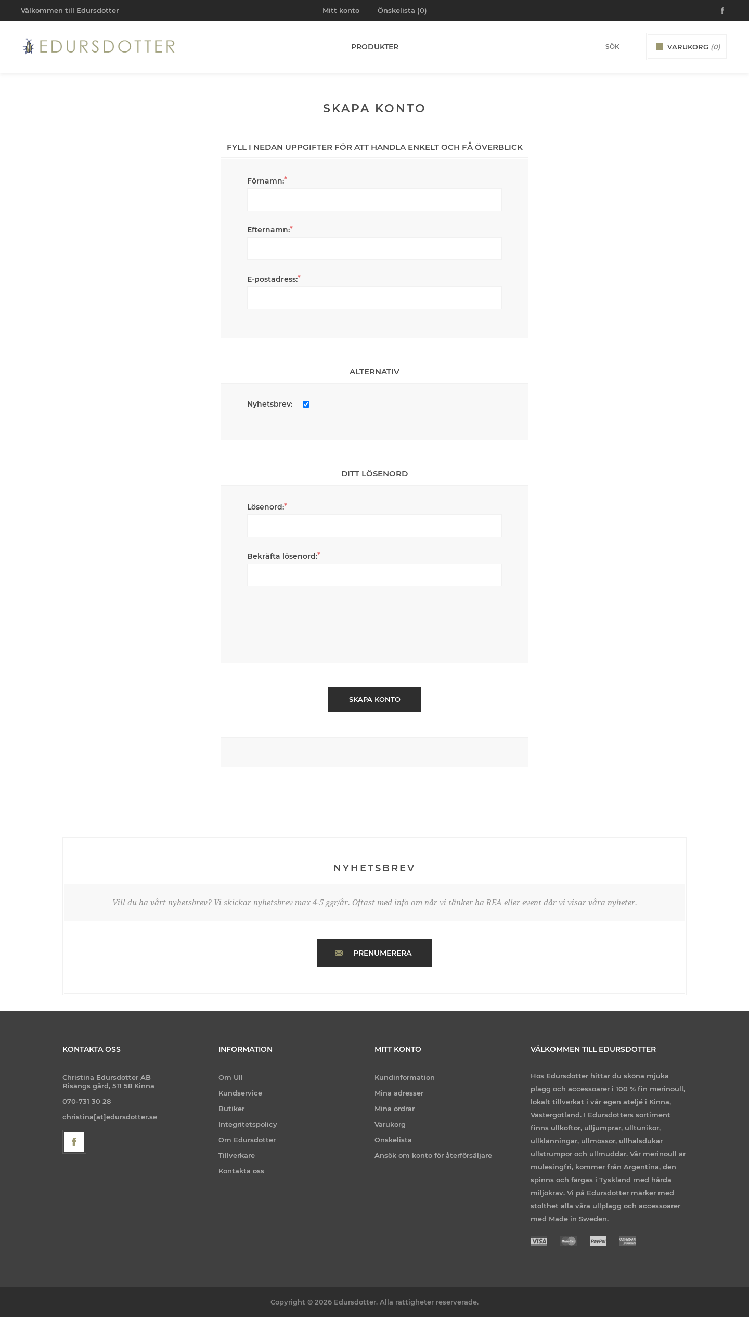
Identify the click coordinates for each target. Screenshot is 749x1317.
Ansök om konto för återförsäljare (433, 1155)
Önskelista (393, 1140)
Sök (629, 46)
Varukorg (390, 1124)
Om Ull (230, 1077)
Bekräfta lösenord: (282, 556)
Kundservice (240, 1093)
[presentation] (374, 619)
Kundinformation (404, 1077)
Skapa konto (375, 699)
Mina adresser (398, 1093)
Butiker (231, 1108)
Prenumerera (382, 953)
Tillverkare (236, 1155)
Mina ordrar (394, 1108)
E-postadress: (272, 279)
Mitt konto (340, 10)
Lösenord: (265, 507)
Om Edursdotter (247, 1140)
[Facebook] (74, 1142)
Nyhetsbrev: (269, 404)
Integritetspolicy (247, 1124)
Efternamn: (268, 229)
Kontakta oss (241, 1171)
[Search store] (598, 47)
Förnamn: (265, 181)
